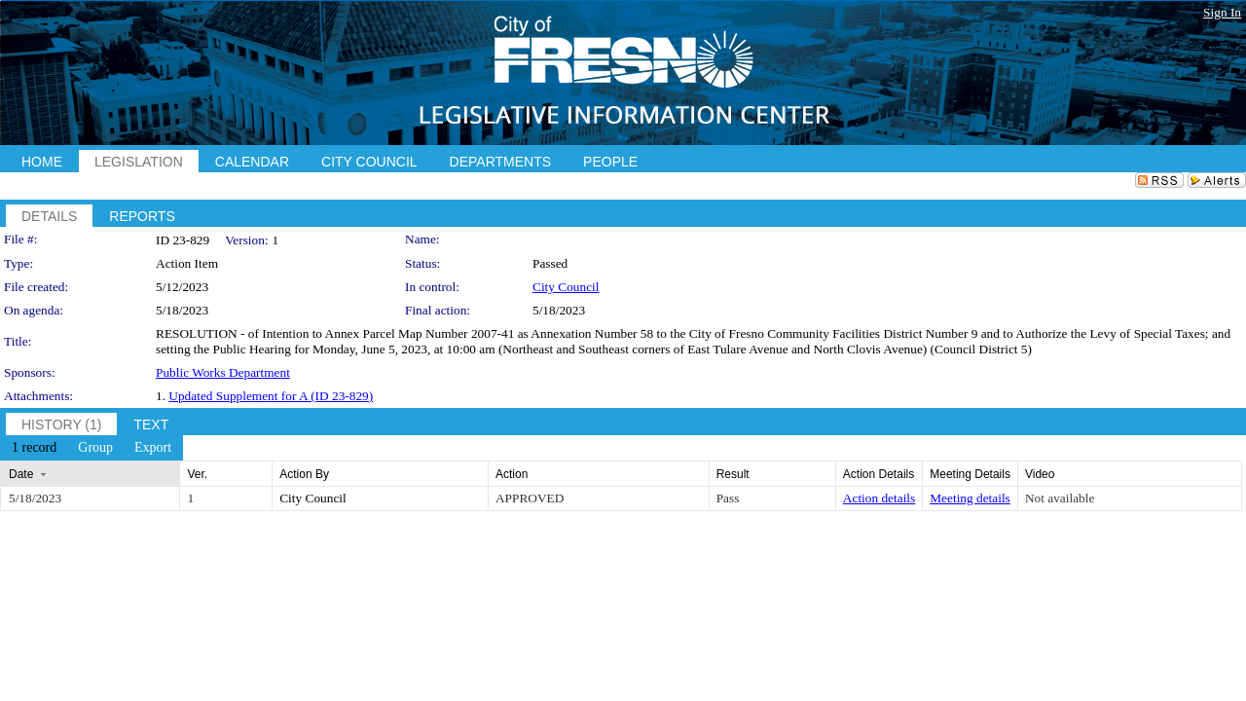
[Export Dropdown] (153, 448)
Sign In (1222, 12)
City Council (566, 286)
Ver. (197, 474)
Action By (304, 474)
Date (21, 474)
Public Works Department (223, 372)
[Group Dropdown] (95, 448)
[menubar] (91, 448)
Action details (879, 498)
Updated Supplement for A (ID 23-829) (270, 395)
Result (733, 474)
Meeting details (970, 498)
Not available (1059, 498)
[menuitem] (34, 448)
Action (511, 474)
